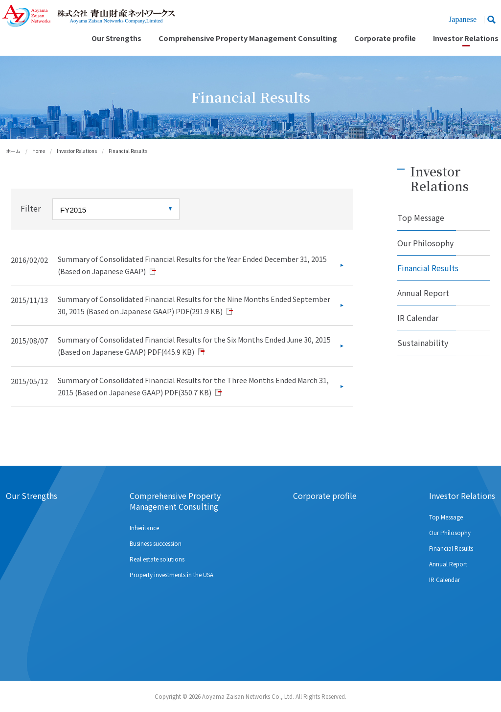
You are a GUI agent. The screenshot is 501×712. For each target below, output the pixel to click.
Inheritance (144, 528)
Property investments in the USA (171, 575)
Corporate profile (385, 38)
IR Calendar (417, 318)
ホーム (13, 151)
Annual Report (423, 293)
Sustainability (422, 342)
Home (38, 151)
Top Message (420, 217)
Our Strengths (116, 38)
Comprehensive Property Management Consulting (248, 38)
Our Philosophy (425, 243)
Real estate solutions (157, 559)
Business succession (156, 543)
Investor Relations (466, 38)
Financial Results (427, 268)
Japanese (463, 19)
